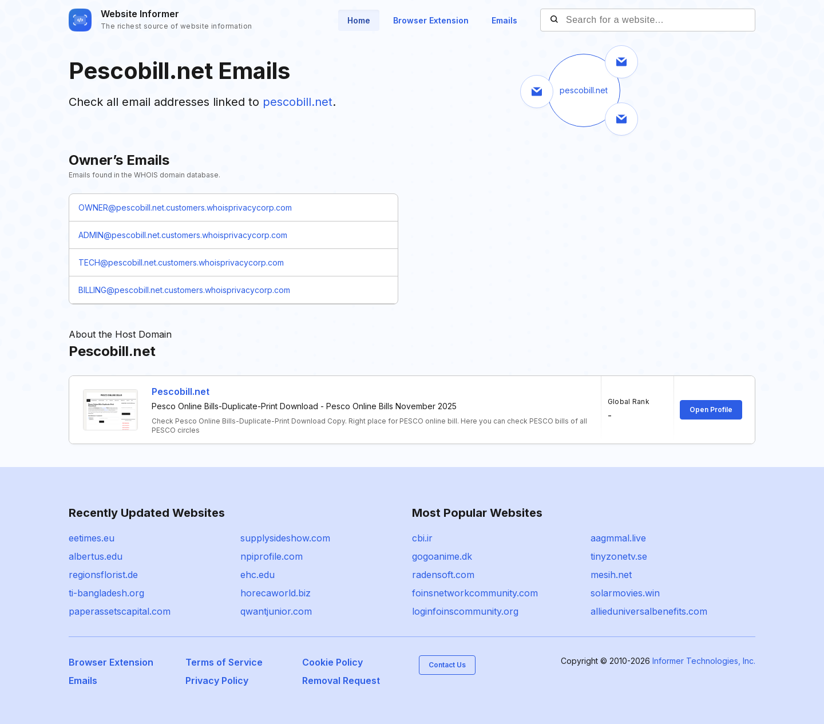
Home (358, 20)
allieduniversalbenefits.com (649, 611)
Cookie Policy (332, 662)
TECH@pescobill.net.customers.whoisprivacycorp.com (181, 262)
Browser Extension (431, 20)
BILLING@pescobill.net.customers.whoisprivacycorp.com (184, 290)
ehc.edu (257, 574)
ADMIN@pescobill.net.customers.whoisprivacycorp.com (182, 235)
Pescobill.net (180, 391)
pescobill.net (297, 102)
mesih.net (611, 574)
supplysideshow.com (285, 538)
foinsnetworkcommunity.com (475, 593)
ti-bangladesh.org (106, 593)
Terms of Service (224, 662)
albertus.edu (95, 556)
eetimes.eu (91, 538)
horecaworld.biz (275, 593)
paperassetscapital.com (120, 611)
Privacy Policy (216, 680)
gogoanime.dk (442, 556)
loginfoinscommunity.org (465, 611)
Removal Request (341, 680)
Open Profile (711, 409)
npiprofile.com (271, 556)
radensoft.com (443, 574)
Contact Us (447, 664)
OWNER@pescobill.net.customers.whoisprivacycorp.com (185, 207)
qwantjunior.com (276, 611)
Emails (504, 20)
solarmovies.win (625, 593)
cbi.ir (422, 538)
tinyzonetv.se (619, 556)
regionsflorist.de (103, 574)
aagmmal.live (618, 538)
